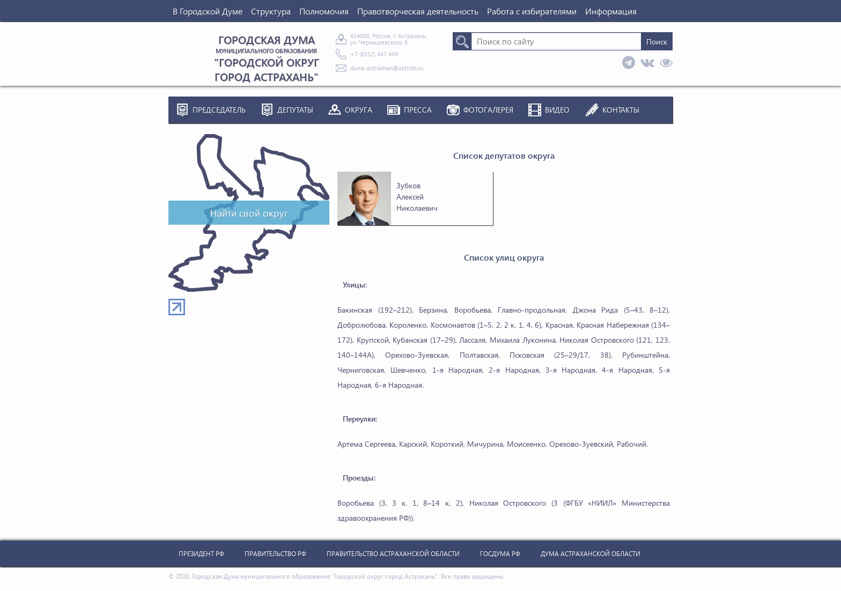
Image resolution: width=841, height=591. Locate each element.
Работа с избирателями (532, 11)
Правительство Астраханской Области (393, 554)
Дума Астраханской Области (590, 554)
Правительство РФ (275, 554)
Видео (557, 110)
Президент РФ (201, 554)
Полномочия (324, 11)
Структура (271, 11)
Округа (358, 110)
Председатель (219, 110)
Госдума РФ (500, 554)
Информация (611, 11)
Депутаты (295, 110)
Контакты (620, 110)
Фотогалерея (488, 110)
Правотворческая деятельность (417, 11)
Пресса (418, 110)
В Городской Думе (207, 11)
